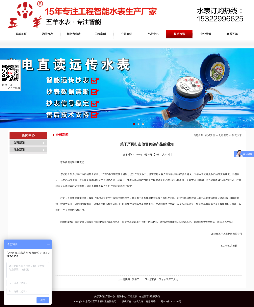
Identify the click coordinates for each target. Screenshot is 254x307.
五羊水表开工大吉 (168, 279)
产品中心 (153, 34)
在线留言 (144, 296)
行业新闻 (19, 149)
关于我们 (99, 296)
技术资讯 (179, 34)
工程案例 (100, 34)
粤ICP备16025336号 (171, 301)
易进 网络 (150, 301)
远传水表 (47, 34)
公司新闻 (19, 142)
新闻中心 (121, 296)
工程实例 (132, 296)
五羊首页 (21, 34)
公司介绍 (126, 34)
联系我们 (155, 296)
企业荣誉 (205, 34)
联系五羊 (232, 34)
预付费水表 (74, 34)
